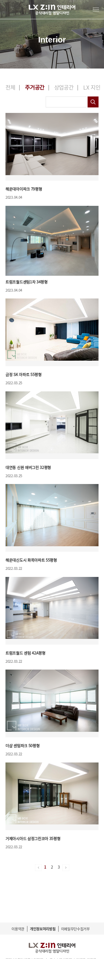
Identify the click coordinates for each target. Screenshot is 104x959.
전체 (10, 87)
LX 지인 (91, 87)
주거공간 (34, 87)
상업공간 (64, 87)
